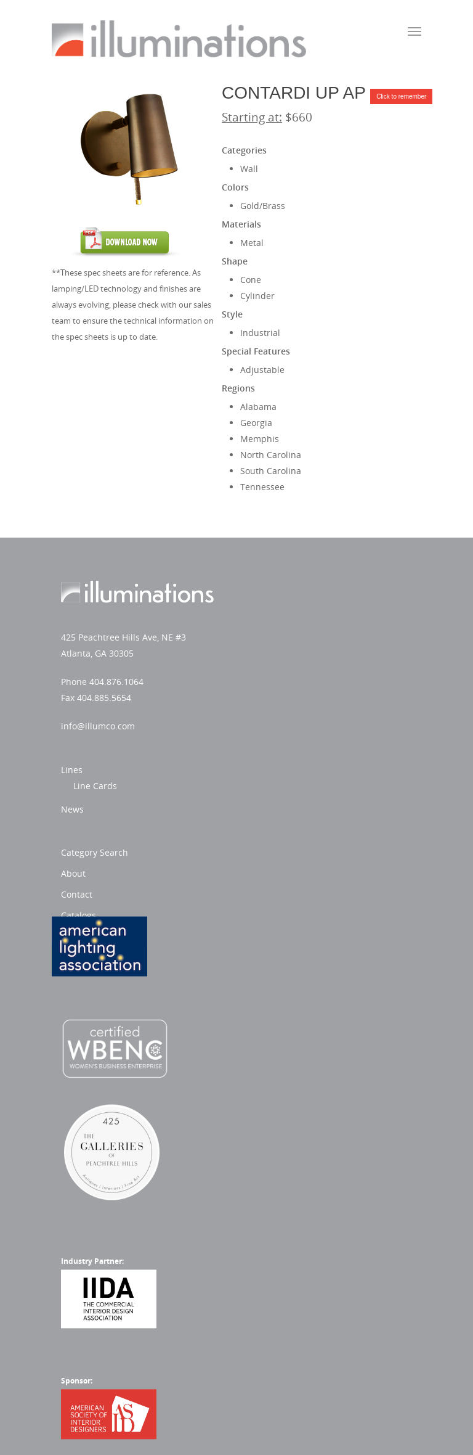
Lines (258, 588)
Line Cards (282, 604)
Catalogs (265, 771)
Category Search (281, 708)
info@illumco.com (98, 726)
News (259, 628)
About (260, 729)
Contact (263, 750)
